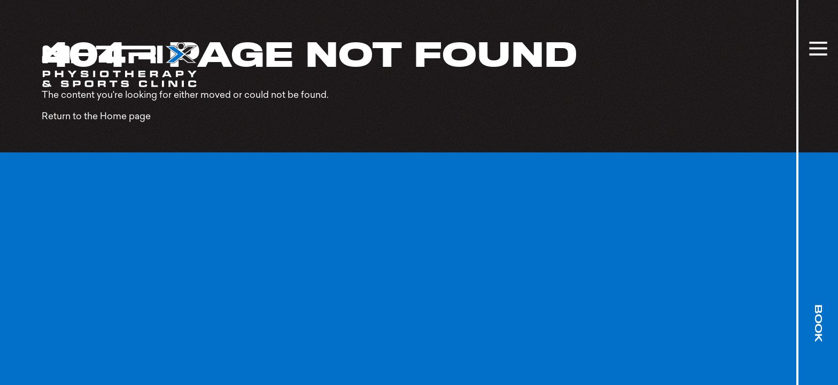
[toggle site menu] (818, 49)
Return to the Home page (96, 116)
